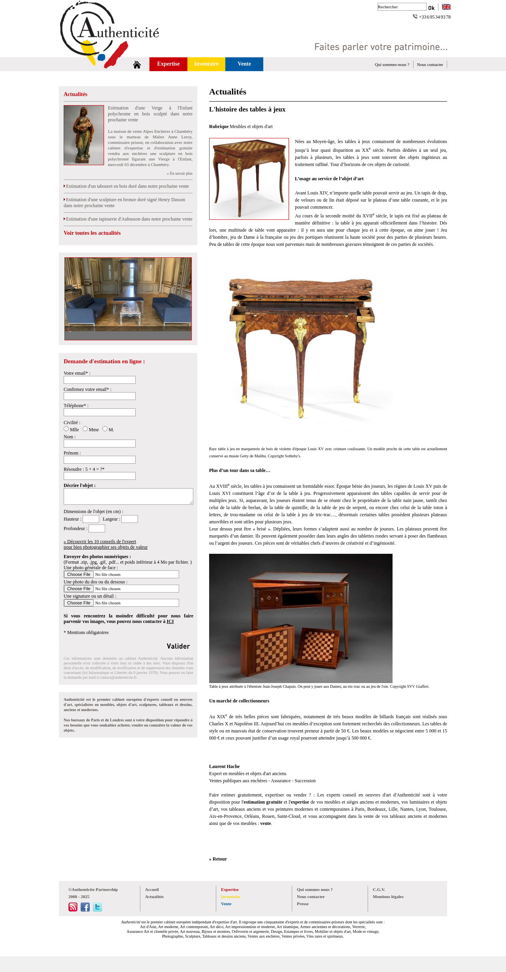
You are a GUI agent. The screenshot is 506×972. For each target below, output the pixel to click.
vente (265, 823)
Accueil (152, 889)
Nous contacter (430, 64)
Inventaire (206, 64)
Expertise (168, 64)
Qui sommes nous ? (315, 889)
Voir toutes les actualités (92, 233)
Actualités (75, 94)
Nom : (70, 437)
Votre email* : (77, 373)
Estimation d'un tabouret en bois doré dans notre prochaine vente (126, 186)
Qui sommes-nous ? (392, 64)
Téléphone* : (76, 405)
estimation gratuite (264, 802)
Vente (244, 64)
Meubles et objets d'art (251, 126)
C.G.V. (379, 889)
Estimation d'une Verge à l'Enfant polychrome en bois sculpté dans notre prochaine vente (150, 114)
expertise (300, 802)
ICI (170, 621)
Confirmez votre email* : (87, 389)
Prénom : (72, 453)
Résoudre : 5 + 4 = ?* (84, 469)
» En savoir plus (180, 173)
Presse (303, 903)
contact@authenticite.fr (118, 677)
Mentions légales (388, 896)
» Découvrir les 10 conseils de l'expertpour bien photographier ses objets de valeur (106, 544)
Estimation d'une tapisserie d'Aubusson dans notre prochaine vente (128, 219)
